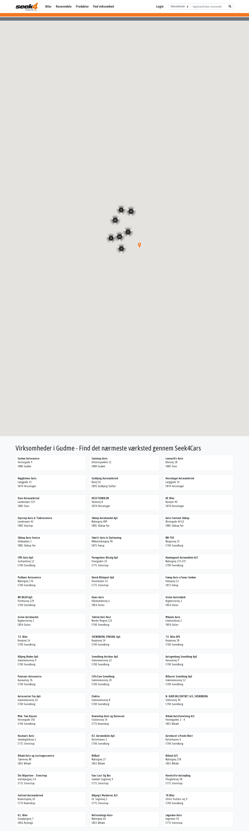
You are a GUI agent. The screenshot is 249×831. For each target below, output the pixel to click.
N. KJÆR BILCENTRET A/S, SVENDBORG (187, 696)
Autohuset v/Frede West (179, 735)
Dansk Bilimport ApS (103, 577)
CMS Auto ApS (25, 557)
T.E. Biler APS (173, 636)
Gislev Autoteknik (175, 597)
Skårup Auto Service (29, 537)
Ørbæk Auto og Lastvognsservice (36, 755)
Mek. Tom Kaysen (27, 716)
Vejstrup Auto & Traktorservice (35, 518)
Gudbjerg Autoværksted (105, 478)
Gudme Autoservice (28, 458)
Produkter (82, 6)
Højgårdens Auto (27, 478)
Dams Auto (98, 597)
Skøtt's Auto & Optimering (106, 537)
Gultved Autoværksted (30, 795)
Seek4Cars (27, 7)
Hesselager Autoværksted (180, 478)
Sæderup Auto (99, 458)
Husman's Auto (26, 735)
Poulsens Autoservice (29, 676)
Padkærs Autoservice (29, 577)
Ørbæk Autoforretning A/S (180, 716)
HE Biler (170, 498)
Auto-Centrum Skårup (177, 518)
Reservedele (64, 6)
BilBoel (95, 755)
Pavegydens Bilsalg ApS (105, 557)
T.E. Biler (22, 636)
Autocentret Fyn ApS (29, 696)
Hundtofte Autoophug (178, 775)
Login (159, 6)
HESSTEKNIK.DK (100, 498)
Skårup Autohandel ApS (105, 518)
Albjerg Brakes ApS (28, 656)
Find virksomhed (103, 6)
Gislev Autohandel (28, 617)
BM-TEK (170, 537)
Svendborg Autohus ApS (105, 656)
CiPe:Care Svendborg (103, 676)
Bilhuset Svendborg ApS (179, 676)
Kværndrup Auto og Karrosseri (108, 716)
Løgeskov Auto (174, 815)
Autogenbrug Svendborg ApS (181, 656)
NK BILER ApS (25, 597)
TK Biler (170, 795)
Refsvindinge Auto (102, 815)
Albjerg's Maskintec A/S (105, 795)
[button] (139, 245)
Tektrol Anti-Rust (101, 617)
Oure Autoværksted (28, 498)
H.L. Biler (22, 815)
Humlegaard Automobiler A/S (182, 557)
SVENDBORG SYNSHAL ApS (106, 636)
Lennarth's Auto (174, 458)
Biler (48, 6)
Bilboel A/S (172, 755)
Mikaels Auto (173, 617)
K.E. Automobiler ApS (103, 735)
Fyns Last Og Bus (101, 775)
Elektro (96, 696)
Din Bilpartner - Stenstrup (32, 775)
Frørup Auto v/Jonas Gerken (181, 577)
